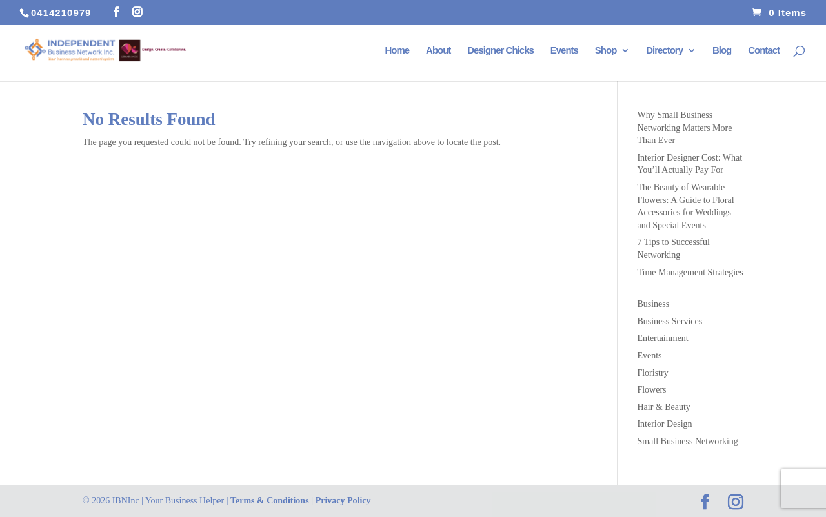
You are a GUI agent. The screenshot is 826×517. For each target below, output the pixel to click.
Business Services (669, 321)
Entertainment (662, 338)
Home (397, 50)
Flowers (651, 390)
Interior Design (664, 424)
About (438, 50)
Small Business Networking (687, 441)
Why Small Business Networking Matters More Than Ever (684, 127)
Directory (664, 50)
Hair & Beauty (663, 407)
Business (653, 304)
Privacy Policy (343, 500)
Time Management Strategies (690, 272)
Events (564, 50)
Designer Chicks (500, 50)
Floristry (652, 373)
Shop (606, 50)
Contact (764, 50)
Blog (721, 50)
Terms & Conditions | (273, 500)
